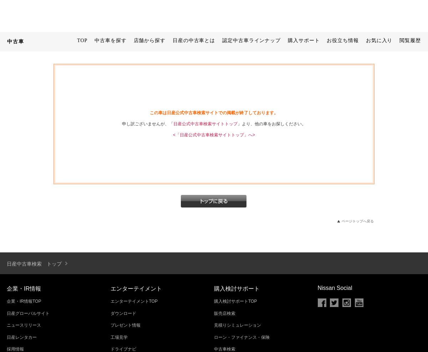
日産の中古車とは (194, 40)
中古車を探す (110, 40)
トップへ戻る (214, 201)
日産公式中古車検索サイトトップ (205, 123)
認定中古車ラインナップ (251, 40)
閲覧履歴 (410, 40)
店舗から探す (149, 40)
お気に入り (379, 40)
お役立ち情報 (342, 40)
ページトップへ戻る (358, 221)
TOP (82, 40)
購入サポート (304, 40)
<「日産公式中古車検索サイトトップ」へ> (214, 134)
